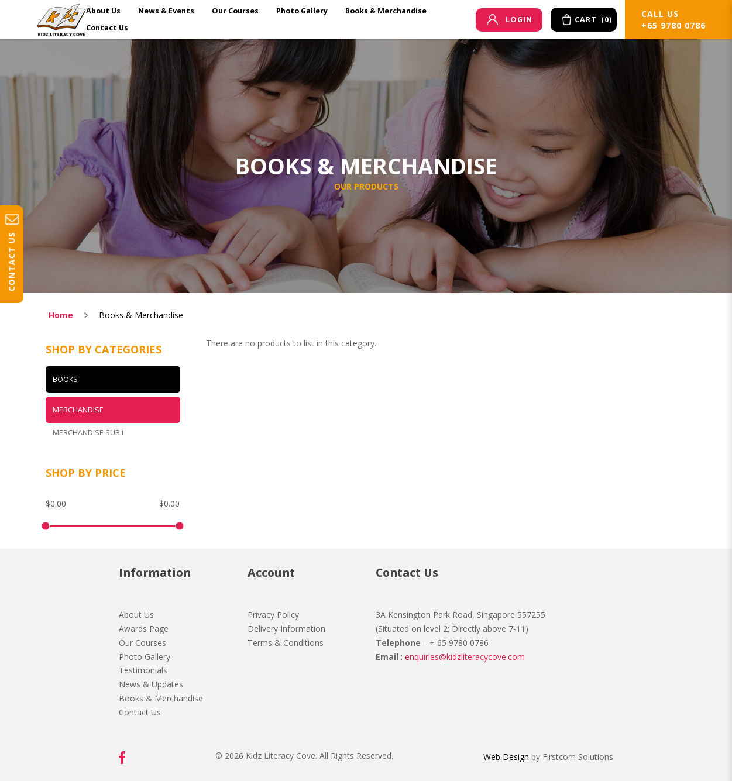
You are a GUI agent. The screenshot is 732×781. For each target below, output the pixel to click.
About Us (136, 614)
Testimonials (143, 670)
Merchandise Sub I (88, 433)
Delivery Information (286, 628)
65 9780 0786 (462, 642)
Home (61, 315)
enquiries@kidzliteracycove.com (465, 656)
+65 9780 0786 (673, 25)
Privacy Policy (273, 614)
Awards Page (144, 628)
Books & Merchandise (141, 315)
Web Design (506, 756)
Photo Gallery (144, 656)
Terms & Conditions (286, 642)
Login (509, 19)
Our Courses (142, 642)
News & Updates (151, 684)
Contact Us (140, 712)
